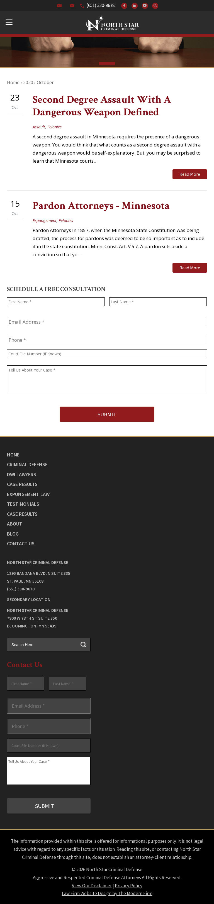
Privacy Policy (128, 885)
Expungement (45, 220)
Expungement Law (28, 493)
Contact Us (21, 543)
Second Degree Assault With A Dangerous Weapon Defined (102, 106)
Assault (39, 127)
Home (13, 454)
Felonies (54, 127)
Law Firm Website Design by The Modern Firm (107, 893)
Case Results (22, 484)
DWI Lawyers (21, 474)
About (14, 523)
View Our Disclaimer (92, 885)
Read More (189, 174)
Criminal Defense (27, 464)
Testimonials (23, 503)
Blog (13, 533)
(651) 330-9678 (100, 5)
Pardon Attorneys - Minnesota (101, 205)
